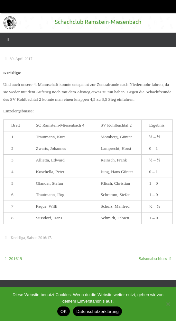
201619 (13, 258)
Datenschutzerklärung (97, 311)
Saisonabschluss (155, 258)
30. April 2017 (21, 59)
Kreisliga (18, 237)
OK (63, 311)
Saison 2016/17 (39, 237)
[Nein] (168, 304)
